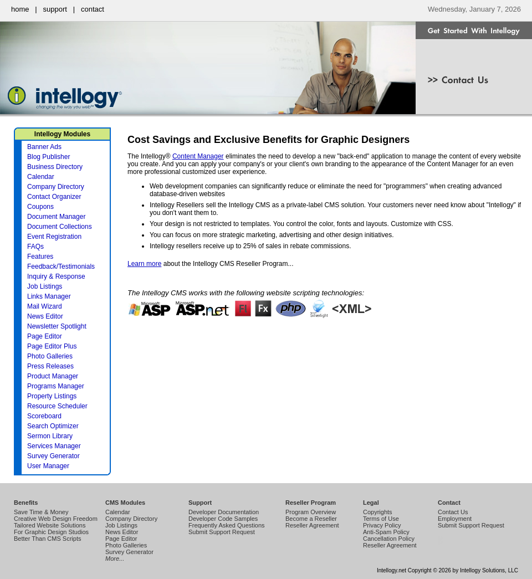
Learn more (144, 264)
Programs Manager (55, 386)
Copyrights (377, 512)
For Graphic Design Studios (51, 532)
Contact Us (453, 512)
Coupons (40, 207)
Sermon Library (50, 436)
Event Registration (54, 236)
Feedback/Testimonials (61, 266)
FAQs (35, 246)
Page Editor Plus (51, 346)
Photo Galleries (50, 356)
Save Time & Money (41, 512)
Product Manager (52, 376)
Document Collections (59, 226)
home (20, 9)
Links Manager (49, 296)
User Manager (48, 466)
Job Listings (44, 286)
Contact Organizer (54, 197)
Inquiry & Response (56, 276)
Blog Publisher (48, 157)
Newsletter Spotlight (56, 326)
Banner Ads (44, 147)
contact (92, 9)
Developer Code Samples (223, 518)
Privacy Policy (382, 525)
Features (40, 256)
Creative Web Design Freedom (56, 518)
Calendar (40, 177)
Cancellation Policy (389, 538)
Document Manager (56, 217)
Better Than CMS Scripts (47, 538)
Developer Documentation (223, 512)
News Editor (45, 316)
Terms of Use (381, 518)
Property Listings (51, 396)
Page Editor (44, 336)
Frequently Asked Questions (226, 525)
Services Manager (54, 446)
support (55, 9)
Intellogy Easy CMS (440, 544)
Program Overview (310, 512)
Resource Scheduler (57, 406)
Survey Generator (53, 456)
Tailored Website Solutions (49, 525)
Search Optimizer (53, 426)
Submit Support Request (221, 532)
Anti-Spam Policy (386, 532)
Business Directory (55, 167)
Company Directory (55, 187)
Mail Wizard (44, 306)
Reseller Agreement (312, 525)
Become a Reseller (311, 518)
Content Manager (198, 156)
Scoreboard (44, 416)
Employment (455, 518)
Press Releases (50, 366)
